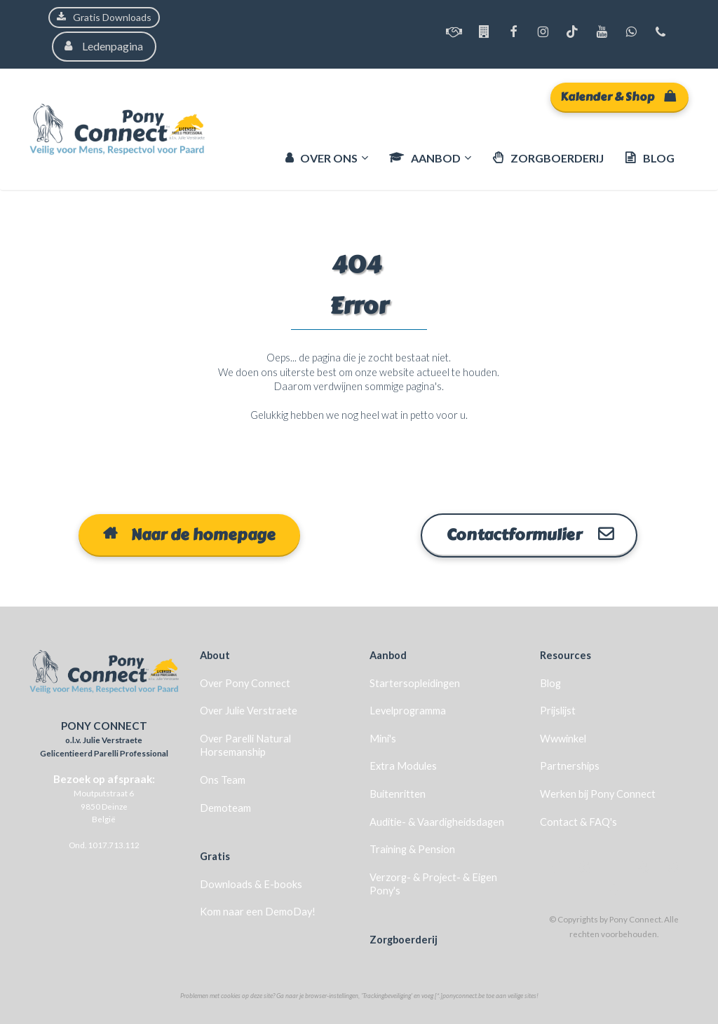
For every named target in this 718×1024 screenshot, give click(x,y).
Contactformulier (529, 534)
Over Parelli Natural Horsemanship (245, 745)
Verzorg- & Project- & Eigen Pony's (433, 884)
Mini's (383, 738)
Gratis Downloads (104, 17)
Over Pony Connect (245, 682)
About (215, 654)
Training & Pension (412, 849)
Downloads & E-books (251, 884)
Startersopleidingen (415, 682)
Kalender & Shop (617, 97)
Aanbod (388, 654)
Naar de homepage (189, 534)
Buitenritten (398, 793)
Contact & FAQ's (578, 820)
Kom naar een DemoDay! (258, 911)
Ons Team (222, 779)
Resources (565, 654)
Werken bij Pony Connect (598, 793)
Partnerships (570, 765)
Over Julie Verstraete (248, 710)
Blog (550, 682)
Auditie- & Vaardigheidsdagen (437, 820)
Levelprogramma (408, 710)
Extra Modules (403, 765)
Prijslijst (558, 710)
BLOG (650, 158)
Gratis (215, 856)
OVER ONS (321, 158)
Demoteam (225, 806)
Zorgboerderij (404, 939)
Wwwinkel (563, 738)
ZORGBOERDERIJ (548, 158)
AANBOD (425, 158)
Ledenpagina (104, 46)
